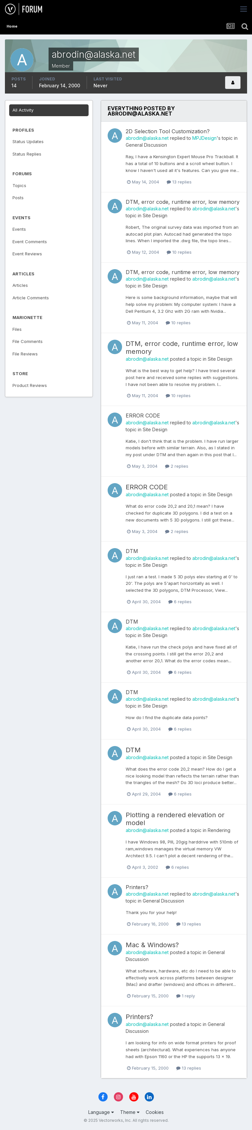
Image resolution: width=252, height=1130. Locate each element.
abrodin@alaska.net (147, 138)
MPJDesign (204, 138)
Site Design (155, 215)
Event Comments (29, 241)
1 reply (185, 995)
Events (19, 229)
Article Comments (30, 297)
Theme (129, 1112)
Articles (20, 285)
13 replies (179, 181)
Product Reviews (29, 385)
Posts (18, 197)
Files (17, 329)
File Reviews (25, 353)
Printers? (137, 887)
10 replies (179, 252)
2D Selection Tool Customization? (168, 131)
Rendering (219, 830)
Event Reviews (27, 253)
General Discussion (146, 145)
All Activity (22, 110)
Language (101, 1112)
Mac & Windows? (152, 945)
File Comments (27, 341)
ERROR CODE (143, 415)
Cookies (155, 1112)
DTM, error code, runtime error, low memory (183, 202)
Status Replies (26, 154)
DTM (132, 551)
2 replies (176, 466)
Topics (19, 185)
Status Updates (28, 141)
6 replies (180, 601)
